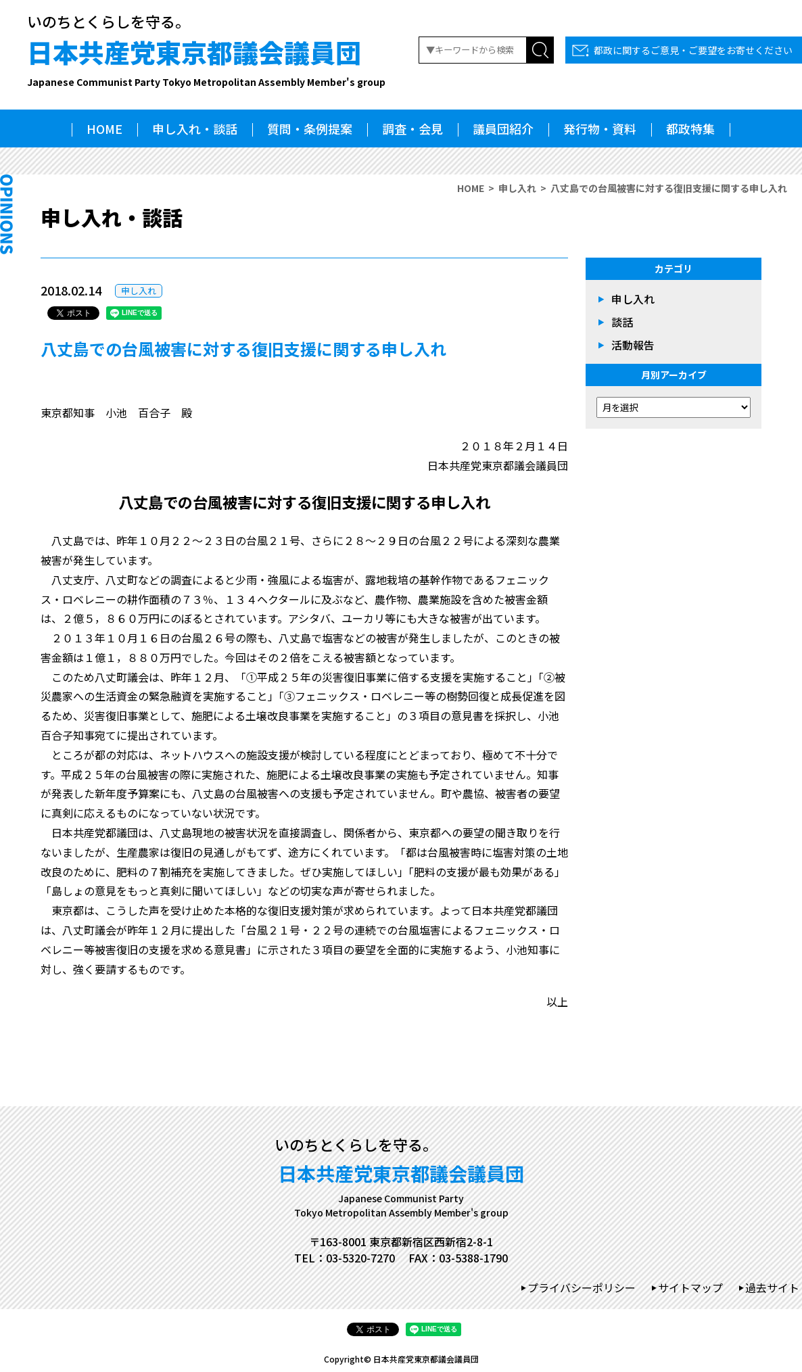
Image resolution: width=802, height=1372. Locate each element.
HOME (104, 128)
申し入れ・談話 (194, 128)
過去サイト (772, 1287)
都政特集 (690, 128)
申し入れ (517, 188)
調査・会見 (412, 128)
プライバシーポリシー (581, 1287)
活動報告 (633, 345)
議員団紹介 (503, 128)
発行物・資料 (599, 128)
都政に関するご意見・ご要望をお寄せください (693, 50)
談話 (622, 322)
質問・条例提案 (309, 128)
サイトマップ (690, 1287)
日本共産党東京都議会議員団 (206, 61)
